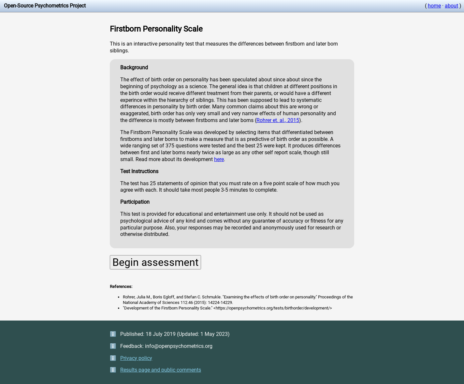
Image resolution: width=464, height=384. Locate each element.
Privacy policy (136, 358)
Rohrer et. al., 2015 (277, 120)
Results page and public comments (160, 370)
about (451, 6)
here (219, 159)
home (434, 6)
